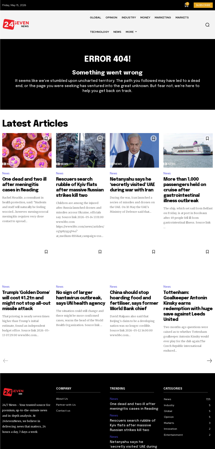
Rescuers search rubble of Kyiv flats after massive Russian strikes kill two (80, 185)
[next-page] (209, 337)
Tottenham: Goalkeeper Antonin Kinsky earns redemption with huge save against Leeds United (185, 291)
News (5, 176)
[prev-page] (5, 337)
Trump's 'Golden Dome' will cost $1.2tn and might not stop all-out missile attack (23, 289)
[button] (207, 24)
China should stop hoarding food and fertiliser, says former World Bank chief (132, 289)
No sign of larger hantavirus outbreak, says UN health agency (78, 289)
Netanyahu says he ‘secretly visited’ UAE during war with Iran (132, 185)
